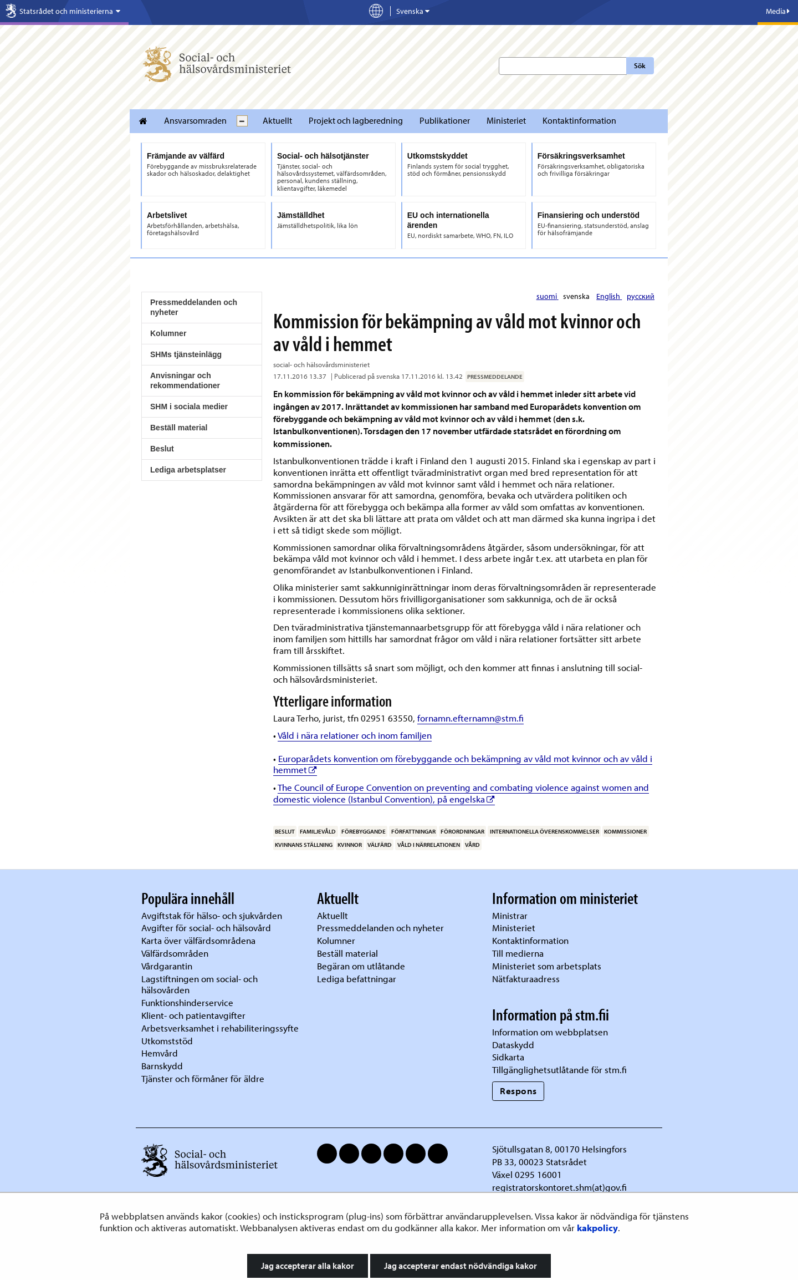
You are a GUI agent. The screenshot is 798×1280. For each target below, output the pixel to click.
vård (472, 845)
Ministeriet (506, 120)
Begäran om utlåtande (361, 966)
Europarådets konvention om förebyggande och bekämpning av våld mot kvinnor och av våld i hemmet (462, 764)
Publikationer (445, 120)
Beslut (162, 448)
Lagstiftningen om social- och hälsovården (199, 984)
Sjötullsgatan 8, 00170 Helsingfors (559, 1149)
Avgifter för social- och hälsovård (206, 927)
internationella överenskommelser (544, 831)
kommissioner (625, 831)
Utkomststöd (167, 1041)
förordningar (462, 831)
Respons (518, 1090)
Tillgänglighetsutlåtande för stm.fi (559, 1069)
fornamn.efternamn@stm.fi (470, 718)
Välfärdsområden (174, 953)
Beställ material (179, 427)
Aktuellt (277, 120)
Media (778, 11)
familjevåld (318, 831)
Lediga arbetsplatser (188, 469)
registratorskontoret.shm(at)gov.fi (559, 1187)
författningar (413, 831)
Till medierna (518, 953)
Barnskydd (162, 1065)
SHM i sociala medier (189, 406)
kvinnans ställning (303, 845)
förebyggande (363, 831)
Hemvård (159, 1053)
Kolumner (168, 333)
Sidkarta (508, 1057)
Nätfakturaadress (526, 978)
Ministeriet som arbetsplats (546, 966)
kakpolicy (597, 1227)
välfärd (379, 845)
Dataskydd (513, 1044)
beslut (285, 831)
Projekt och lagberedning (356, 120)
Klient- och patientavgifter (193, 1015)
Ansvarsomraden (195, 120)
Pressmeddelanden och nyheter (193, 307)
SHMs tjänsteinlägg (186, 354)
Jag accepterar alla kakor (307, 1265)
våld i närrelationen (428, 845)
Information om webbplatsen (550, 1032)
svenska (577, 296)
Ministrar (510, 915)
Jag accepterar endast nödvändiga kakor (460, 1265)
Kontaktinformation (579, 120)
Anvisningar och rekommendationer (185, 380)
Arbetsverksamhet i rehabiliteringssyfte (221, 1028)
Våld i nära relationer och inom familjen (355, 735)
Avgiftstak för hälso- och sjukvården (211, 915)
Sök (640, 65)
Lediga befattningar (356, 978)
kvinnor (349, 845)
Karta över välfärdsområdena (198, 940)
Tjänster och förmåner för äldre (202, 1078)
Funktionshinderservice (187, 1002)
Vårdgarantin (166, 966)
